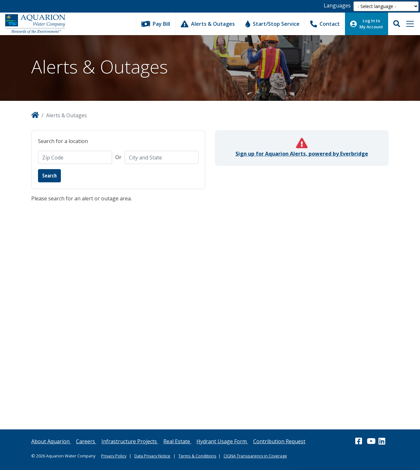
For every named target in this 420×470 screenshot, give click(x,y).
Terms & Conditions (197, 456)
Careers (86, 441)
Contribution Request (279, 441)
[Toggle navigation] (410, 24)
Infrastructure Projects (129, 441)
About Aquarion (51, 441)
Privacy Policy (113, 456)
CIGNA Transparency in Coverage (255, 456)
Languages (337, 5)
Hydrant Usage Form (222, 441)
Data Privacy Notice (152, 456)
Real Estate (177, 441)
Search (49, 175)
